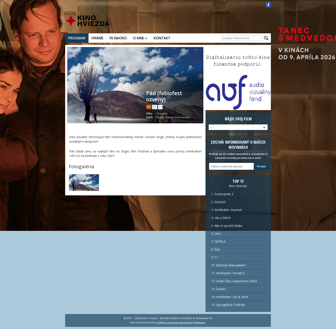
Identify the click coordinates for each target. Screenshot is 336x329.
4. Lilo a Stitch (221, 218)
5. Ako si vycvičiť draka (226, 226)
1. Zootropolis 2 (222, 194)
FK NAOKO (118, 38)
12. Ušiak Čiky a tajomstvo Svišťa (234, 281)
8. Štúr (215, 249)
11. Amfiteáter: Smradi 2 (228, 273)
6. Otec (216, 234)
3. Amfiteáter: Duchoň (226, 210)
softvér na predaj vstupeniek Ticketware (181, 322)
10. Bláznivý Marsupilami (228, 265)
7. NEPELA (218, 241)
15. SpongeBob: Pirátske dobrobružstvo (228, 306)
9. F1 (214, 257)
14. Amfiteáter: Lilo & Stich (229, 297)
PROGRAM (76, 38)
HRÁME (97, 38)
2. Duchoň (218, 202)
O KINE (138, 38)
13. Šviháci (218, 289)
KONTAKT (162, 38)
